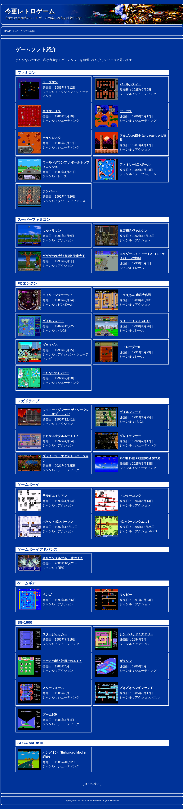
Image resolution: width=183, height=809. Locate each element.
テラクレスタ (51, 137)
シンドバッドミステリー (136, 634)
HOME (7, 31)
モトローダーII (130, 347)
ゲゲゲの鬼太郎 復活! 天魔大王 (63, 256)
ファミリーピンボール (135, 164)
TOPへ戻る (92, 784)
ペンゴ (47, 594)
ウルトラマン (51, 230)
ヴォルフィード (53, 321)
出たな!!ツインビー (55, 373)
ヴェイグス (50, 344)
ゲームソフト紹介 (25, 31)
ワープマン (50, 82)
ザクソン (126, 661)
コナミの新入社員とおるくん (62, 661)
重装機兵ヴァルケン (133, 230)
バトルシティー (130, 84)
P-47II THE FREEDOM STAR (140, 458)
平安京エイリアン (54, 495)
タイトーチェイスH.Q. (135, 321)
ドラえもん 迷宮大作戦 (135, 295)
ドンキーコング (130, 495)
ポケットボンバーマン (57, 521)
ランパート (50, 191)
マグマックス (51, 111)
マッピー (126, 594)
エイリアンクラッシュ (57, 295)
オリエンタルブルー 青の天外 (62, 558)
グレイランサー (130, 436)
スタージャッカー (54, 634)
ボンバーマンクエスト (135, 521)
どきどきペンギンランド (136, 687)
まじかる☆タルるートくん (60, 436)
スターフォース (53, 687)
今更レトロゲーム (30, 11)
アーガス (126, 111)
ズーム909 (49, 714)
